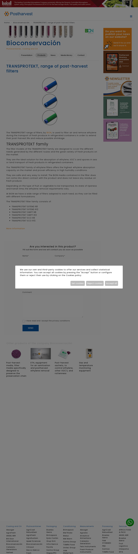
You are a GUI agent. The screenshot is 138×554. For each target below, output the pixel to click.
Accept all (111, 283)
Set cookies (78, 283)
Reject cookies (95, 283)
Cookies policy (73, 275)
